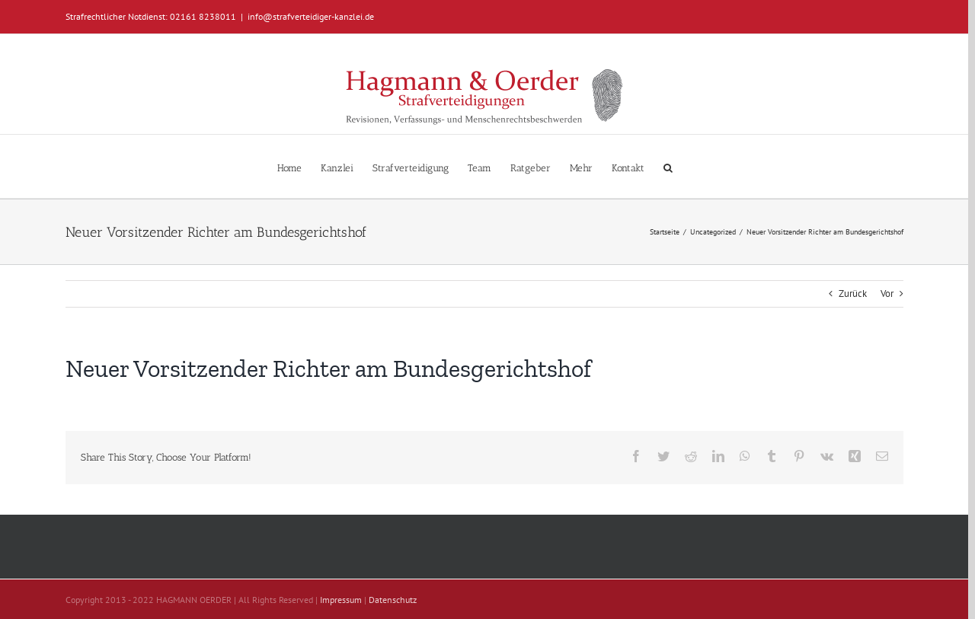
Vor (887, 293)
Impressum (341, 599)
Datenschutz (393, 599)
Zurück (853, 293)
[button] (668, 166)
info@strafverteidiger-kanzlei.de (311, 16)
